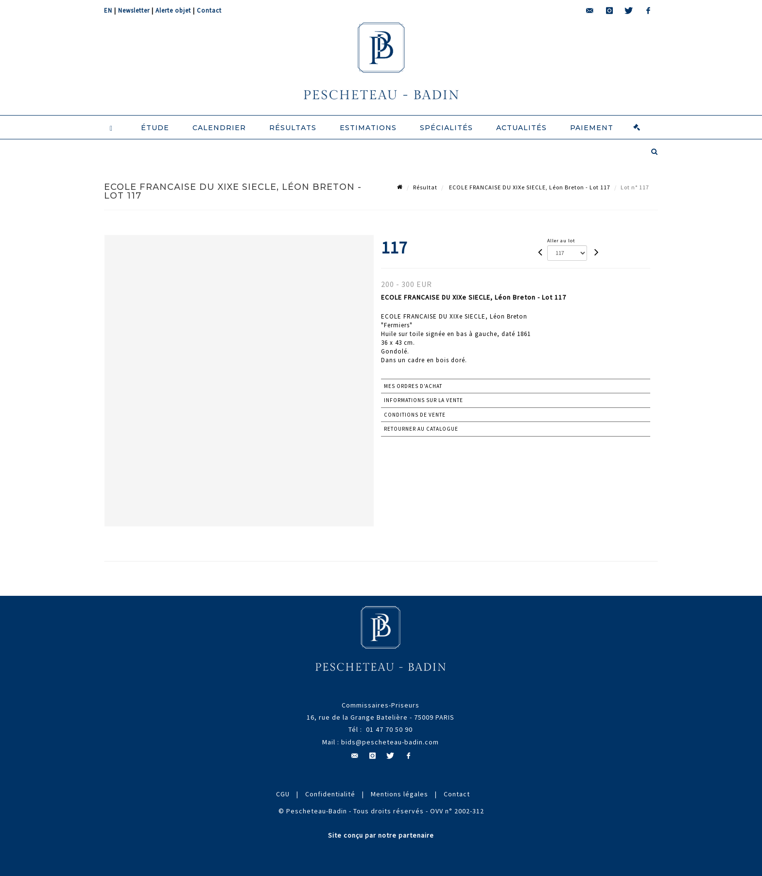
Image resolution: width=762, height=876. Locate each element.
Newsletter (134, 10)
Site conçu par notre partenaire (381, 835)
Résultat (425, 187)
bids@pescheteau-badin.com (390, 742)
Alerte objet (173, 10)
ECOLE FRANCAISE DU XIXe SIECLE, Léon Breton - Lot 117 (529, 187)
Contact (209, 10)
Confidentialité (330, 794)
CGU (283, 794)
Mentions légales (399, 794)
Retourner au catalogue (421, 428)
